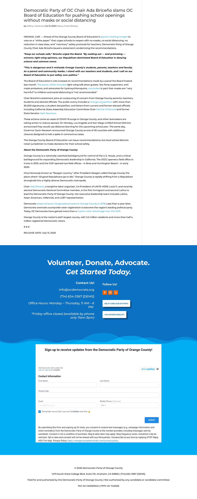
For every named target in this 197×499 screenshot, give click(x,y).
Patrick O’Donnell (106, 109)
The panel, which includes (51, 84)
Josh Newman (48, 113)
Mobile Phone (129, 404)
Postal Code (98, 394)
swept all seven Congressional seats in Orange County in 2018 (71, 203)
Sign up (47, 370)
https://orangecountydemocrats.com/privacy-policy (93, 440)
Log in (40, 370)
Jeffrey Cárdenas (35, 26)
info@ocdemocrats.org (76, 290)
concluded (94, 88)
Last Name (129, 383)
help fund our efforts (116, 303)
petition (107, 102)
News (60, 26)
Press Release (71, 26)
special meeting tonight (114, 36)
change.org (96, 102)
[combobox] (103, 405)
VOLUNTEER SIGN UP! (114, 314)
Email (67, 404)
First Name (67, 383)
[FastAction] (147, 369)
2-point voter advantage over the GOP (98, 211)
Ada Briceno (37, 186)
